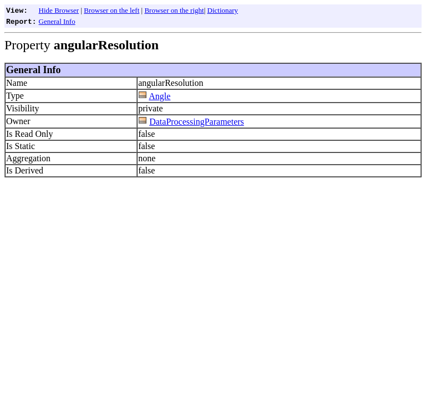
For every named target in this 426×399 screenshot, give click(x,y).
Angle (159, 96)
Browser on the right (174, 10)
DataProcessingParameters (196, 121)
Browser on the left (111, 10)
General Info (57, 21)
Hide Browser (59, 10)
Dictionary (223, 10)
